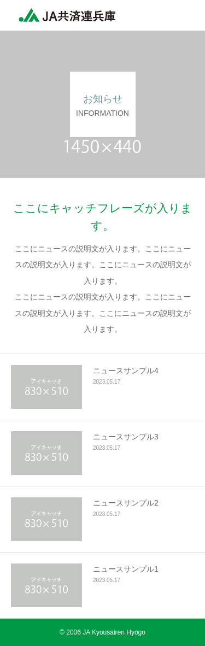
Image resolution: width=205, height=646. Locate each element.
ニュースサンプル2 (126, 502)
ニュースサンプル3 (126, 436)
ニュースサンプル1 (126, 569)
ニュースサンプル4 (126, 370)
